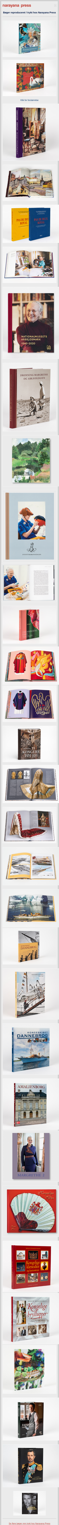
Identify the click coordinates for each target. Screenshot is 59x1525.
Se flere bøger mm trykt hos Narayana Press (29, 1523)
